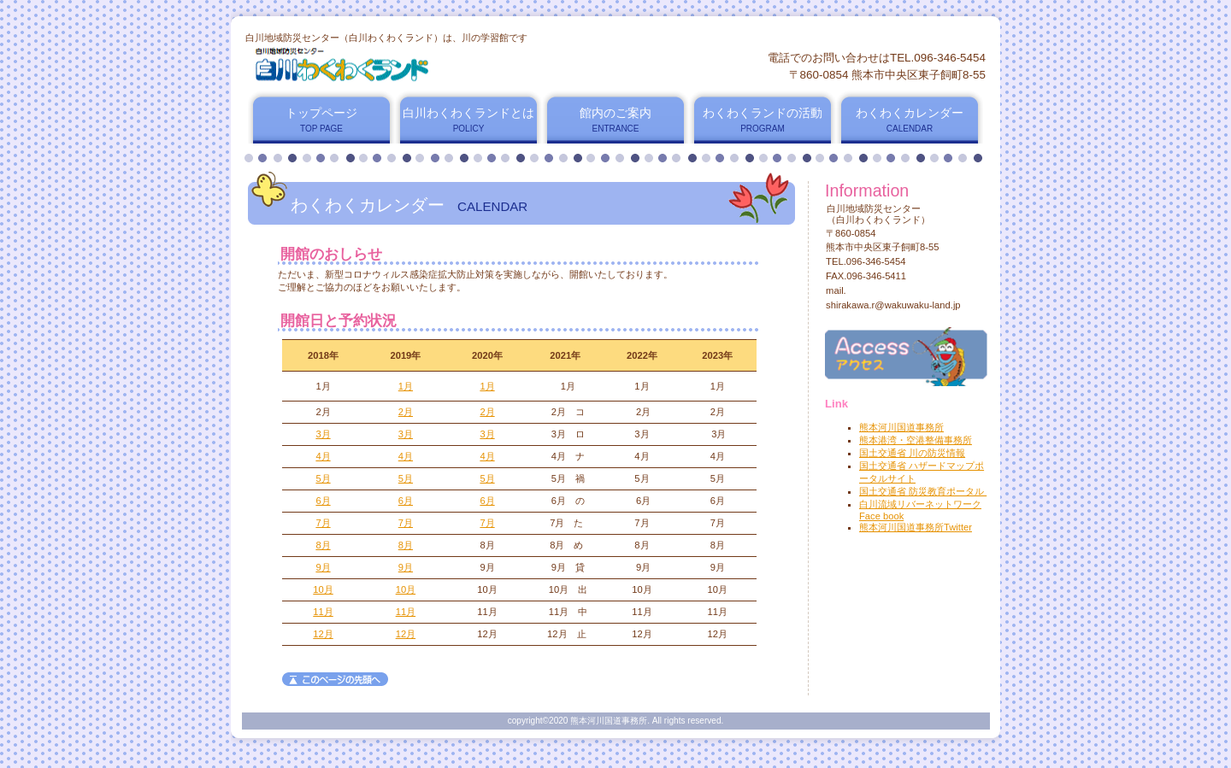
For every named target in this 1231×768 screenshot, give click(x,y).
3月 (322, 434)
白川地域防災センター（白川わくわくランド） (451, 66)
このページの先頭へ (335, 679)
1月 (405, 386)
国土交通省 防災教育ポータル (923, 491)
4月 (322, 456)
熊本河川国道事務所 (901, 427)
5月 (322, 478)
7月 (322, 523)
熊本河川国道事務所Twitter (915, 527)
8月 (322, 545)
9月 (322, 567)
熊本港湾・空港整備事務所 (915, 440)
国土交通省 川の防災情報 (912, 453)
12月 (323, 634)
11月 (323, 612)
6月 (322, 500)
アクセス (906, 356)
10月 (323, 589)
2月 (405, 412)
